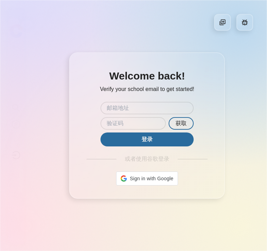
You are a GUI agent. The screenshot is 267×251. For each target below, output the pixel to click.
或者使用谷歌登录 (147, 159)
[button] (147, 178)
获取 (181, 123)
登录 (147, 139)
